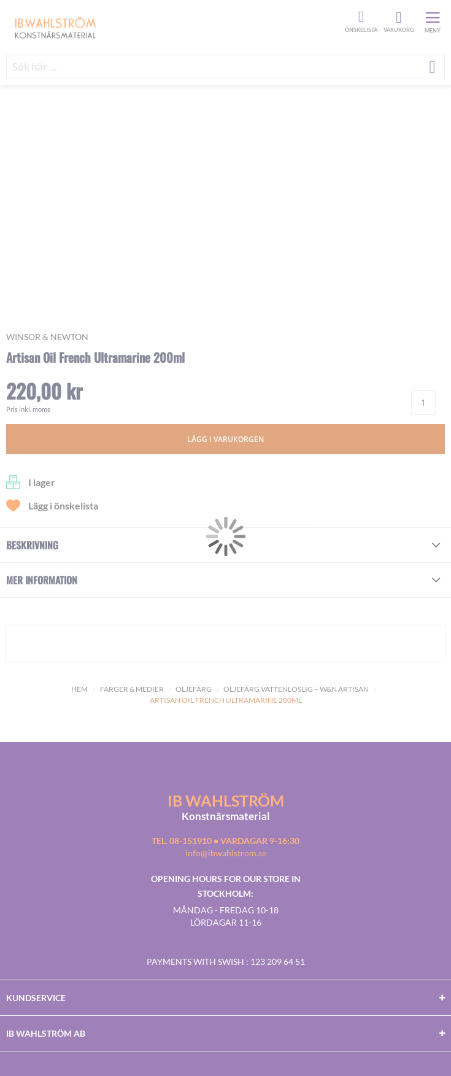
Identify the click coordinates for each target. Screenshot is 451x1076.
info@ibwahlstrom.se (225, 853)
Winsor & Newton (47, 336)
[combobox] (225, 67)
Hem (79, 689)
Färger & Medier (132, 689)
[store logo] (174, 27)
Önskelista (359, 17)
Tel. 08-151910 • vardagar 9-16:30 (225, 840)
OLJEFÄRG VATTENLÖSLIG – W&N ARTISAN (296, 689)
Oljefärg (193, 689)
